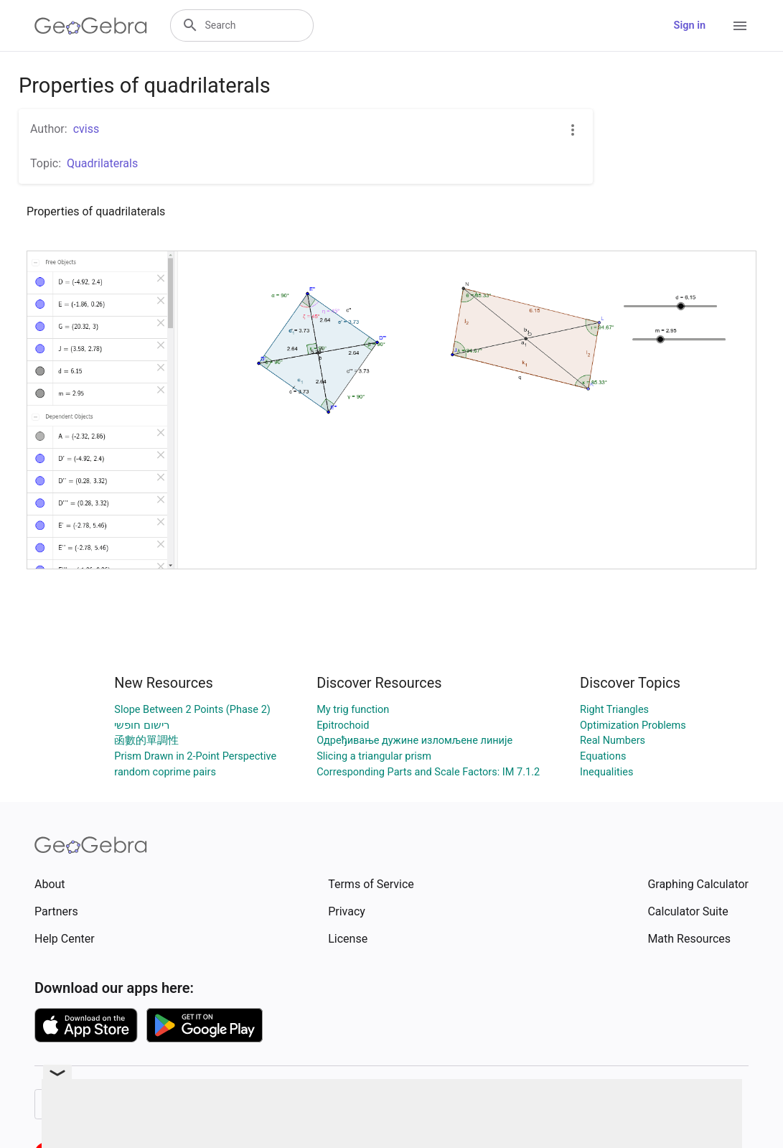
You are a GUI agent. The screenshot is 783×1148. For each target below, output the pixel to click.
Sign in (689, 25)
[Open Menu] (740, 25)
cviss (86, 129)
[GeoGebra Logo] (90, 25)
